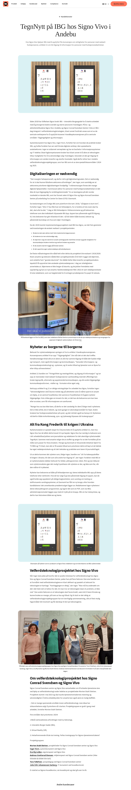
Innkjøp (23, 4)
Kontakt (65, 4)
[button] (105, 4)
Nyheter (43, 4)
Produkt (14, 4)
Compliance (54, 4)
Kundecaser (33, 4)
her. (80, 340)
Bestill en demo (119, 4)
